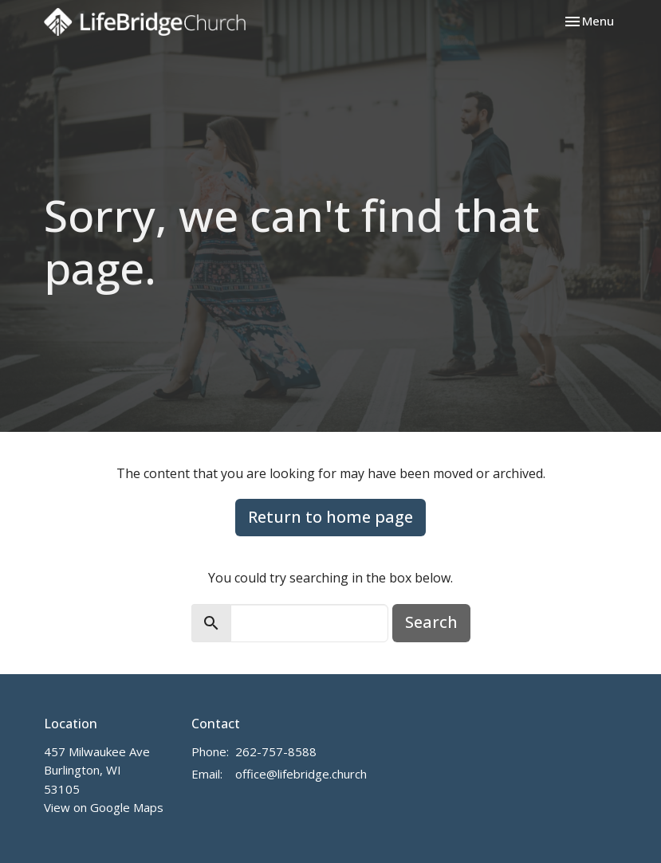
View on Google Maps (103, 807)
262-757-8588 (276, 751)
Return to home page (330, 517)
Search (431, 622)
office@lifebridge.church (301, 774)
